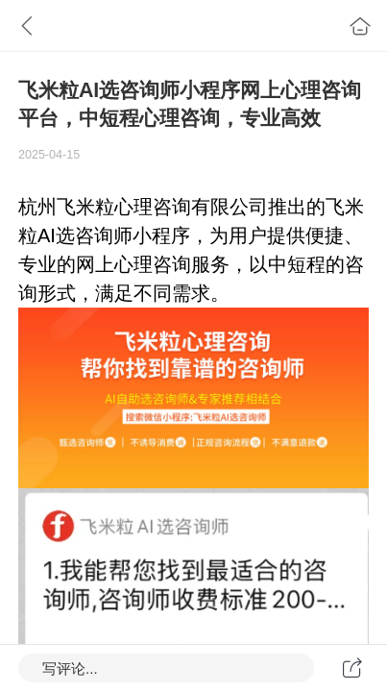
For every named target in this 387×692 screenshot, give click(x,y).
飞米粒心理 (105, 206)
